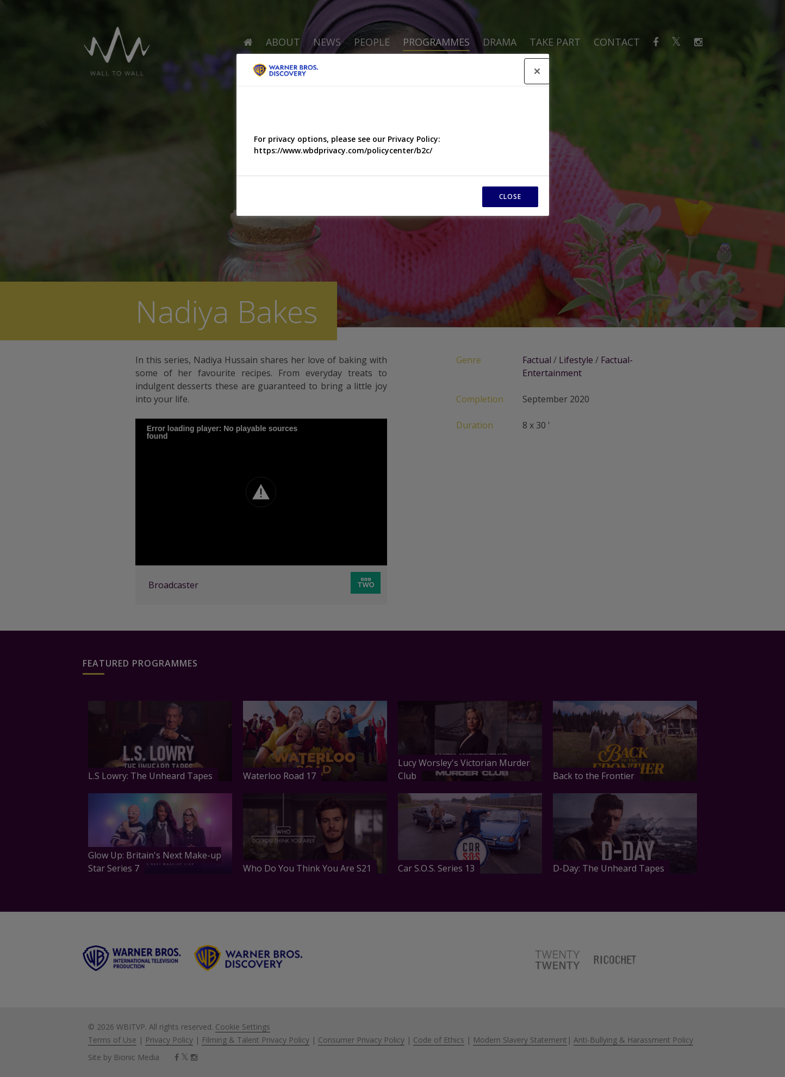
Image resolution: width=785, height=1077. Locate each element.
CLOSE (510, 196)
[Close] (537, 71)
